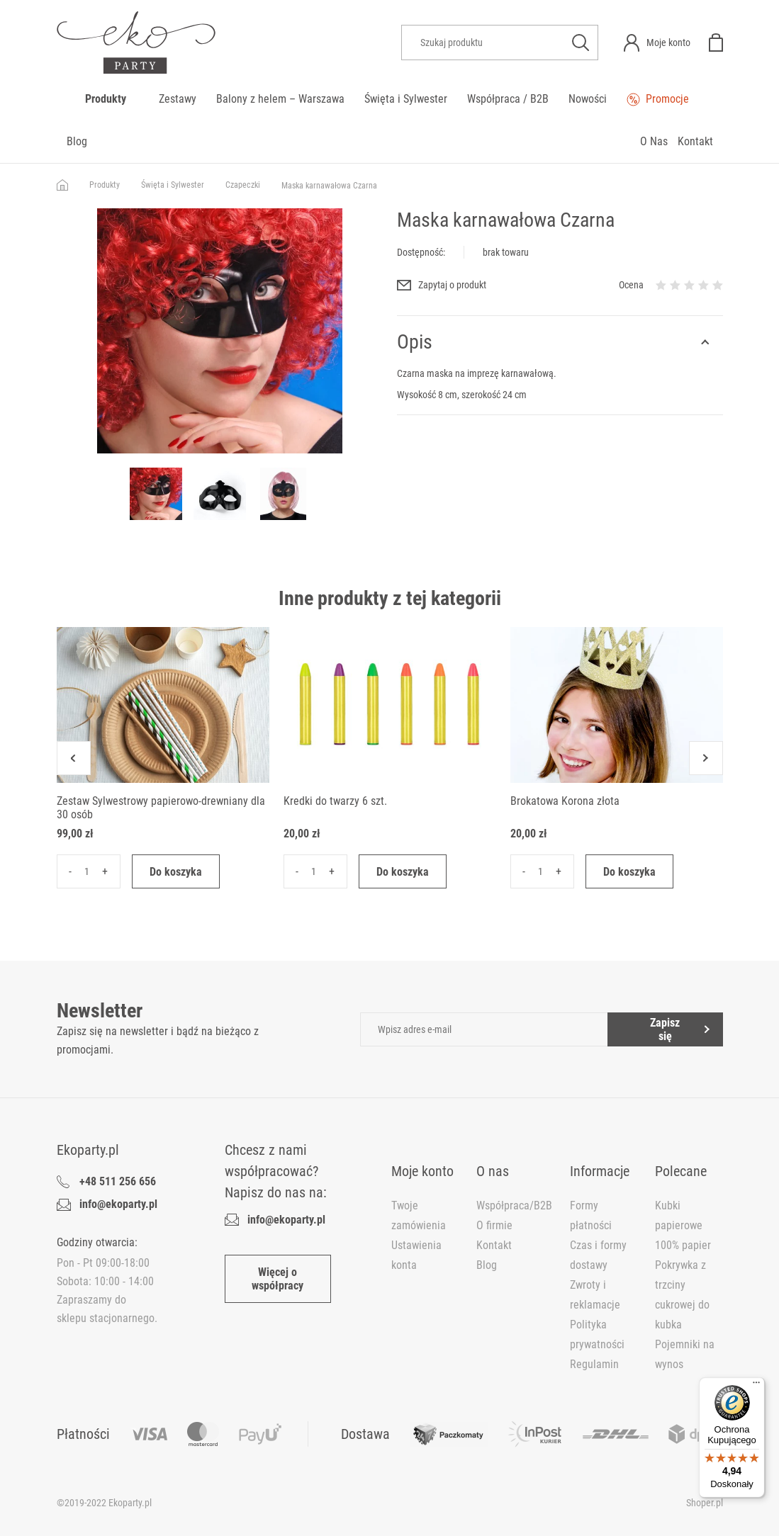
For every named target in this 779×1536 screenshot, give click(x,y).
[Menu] (756, 1385)
